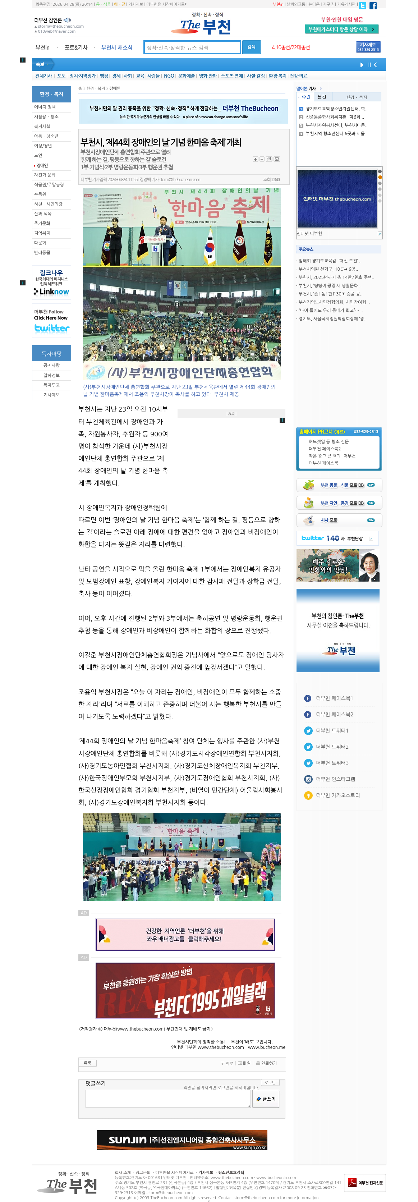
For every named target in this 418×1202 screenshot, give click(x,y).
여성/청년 (43, 146)
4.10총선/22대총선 (291, 47)
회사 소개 (123, 1173)
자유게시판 (346, 4)
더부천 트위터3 (332, 763)
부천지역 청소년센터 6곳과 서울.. (333, 134)
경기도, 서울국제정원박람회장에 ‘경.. (333, 319)
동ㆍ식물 (103, 4)
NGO (169, 76)
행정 (104, 76)
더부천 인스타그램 (335, 779)
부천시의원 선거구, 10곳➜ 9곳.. (328, 269)
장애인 (42, 166)
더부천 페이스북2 (325, 449)
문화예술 (186, 76)
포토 (61, 76)
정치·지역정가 (82, 76)
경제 (116, 76)
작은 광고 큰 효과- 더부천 (332, 456)
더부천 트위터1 (332, 730)
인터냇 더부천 (309, 233)
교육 (140, 76)
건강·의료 (298, 76)
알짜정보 (51, 375)
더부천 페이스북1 (335, 698)
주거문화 (42, 223)
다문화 (40, 243)
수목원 (40, 194)
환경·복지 (277, 76)
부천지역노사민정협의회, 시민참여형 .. (334, 302)
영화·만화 (207, 76)
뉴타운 (314, 4)
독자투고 (51, 385)
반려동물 (42, 253)
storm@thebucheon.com (179, 180)
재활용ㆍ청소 (46, 117)
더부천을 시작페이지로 (166, 4)
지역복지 (42, 233)
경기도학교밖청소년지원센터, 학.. (333, 109)
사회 (128, 76)
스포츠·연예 (232, 76)
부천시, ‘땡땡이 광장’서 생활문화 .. (330, 286)
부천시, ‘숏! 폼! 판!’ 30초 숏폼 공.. (331, 294)
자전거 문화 (45, 175)
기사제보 (135, 4)
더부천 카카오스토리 (338, 795)
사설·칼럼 (256, 76)
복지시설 (42, 126)
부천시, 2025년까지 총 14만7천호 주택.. (337, 277)
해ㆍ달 (119, 4)
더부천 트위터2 (332, 746)
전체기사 (43, 76)
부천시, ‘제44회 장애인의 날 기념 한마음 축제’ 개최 (161, 142)
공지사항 (51, 365)
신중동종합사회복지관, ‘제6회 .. (331, 117)
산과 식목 (42, 214)
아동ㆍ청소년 (46, 136)
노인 (38, 155)
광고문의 (142, 1173)
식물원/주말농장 (49, 185)
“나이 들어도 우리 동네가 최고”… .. (331, 310)
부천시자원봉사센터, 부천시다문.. (333, 125)
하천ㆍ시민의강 (48, 204)
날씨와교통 (296, 4)
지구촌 (328, 4)
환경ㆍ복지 (357, 97)
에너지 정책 (45, 107)
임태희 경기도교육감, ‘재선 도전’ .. (330, 261)
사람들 (153, 76)
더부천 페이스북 (323, 463)
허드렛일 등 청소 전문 (329, 442)
